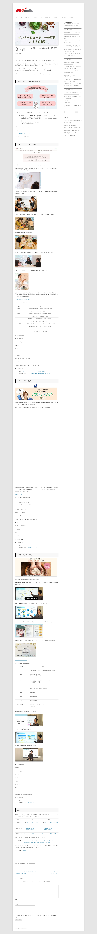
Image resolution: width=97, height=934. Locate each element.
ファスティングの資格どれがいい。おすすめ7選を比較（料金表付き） (39, 840)
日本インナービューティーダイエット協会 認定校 (34, 371)
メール (17, 904)
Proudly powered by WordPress (21, 928)
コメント (17, 884)
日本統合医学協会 (31, 802)
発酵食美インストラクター (24, 133)
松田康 (24, 850)
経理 (41, 17)
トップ (16, 17)
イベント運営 (55, 17)
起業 (21, 17)
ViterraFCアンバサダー (24, 132)
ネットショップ (35, 17)
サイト (16, 910)
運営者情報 (71, 17)
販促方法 (27, 17)
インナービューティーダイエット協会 (49, 833)
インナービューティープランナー (26, 130)
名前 (17, 899)
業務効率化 (47, 17)
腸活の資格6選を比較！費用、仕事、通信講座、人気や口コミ (37, 842)
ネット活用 (22, 863)
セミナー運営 (63, 17)
